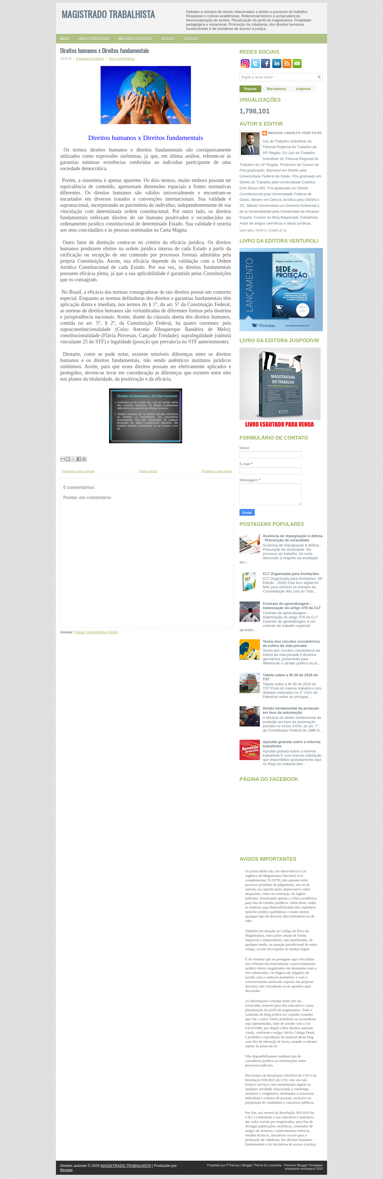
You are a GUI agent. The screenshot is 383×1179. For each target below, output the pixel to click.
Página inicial (148, 471)
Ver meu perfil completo (263, 230)
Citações (191, 38)
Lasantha (274, 1165)
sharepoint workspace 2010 (304, 1168)
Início (64, 38)
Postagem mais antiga (216, 471)
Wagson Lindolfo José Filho (295, 133)
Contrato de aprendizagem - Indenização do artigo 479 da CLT (292, 605)
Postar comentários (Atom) (96, 632)
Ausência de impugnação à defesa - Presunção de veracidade (293, 538)
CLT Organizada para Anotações (291, 574)
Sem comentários (121, 59)
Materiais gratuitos (135, 38)
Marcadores (276, 89)
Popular (250, 89)
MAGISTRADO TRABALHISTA (108, 14)
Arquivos (303, 89)
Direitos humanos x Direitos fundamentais (104, 50)
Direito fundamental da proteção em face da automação (291, 710)
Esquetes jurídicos (90, 59)
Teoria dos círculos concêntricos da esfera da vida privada (291, 643)
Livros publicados (94, 38)
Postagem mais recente (78, 471)
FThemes (233, 1165)
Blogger (66, 1170)
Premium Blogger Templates (303, 1165)
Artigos (168, 38)
